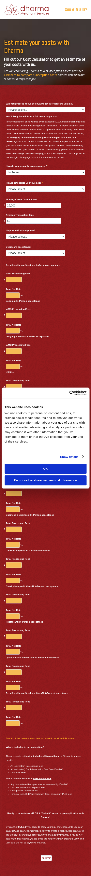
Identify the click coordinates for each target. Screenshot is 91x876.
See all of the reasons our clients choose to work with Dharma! (40, 738)
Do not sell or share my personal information (45, 480)
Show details (69, 457)
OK (45, 468)
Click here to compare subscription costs (30, 75)
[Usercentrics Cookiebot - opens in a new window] (69, 393)
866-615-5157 (76, 9)
